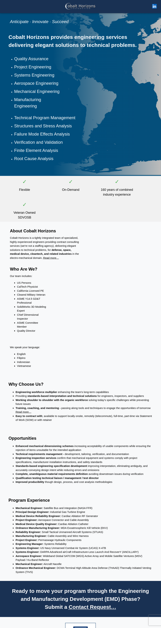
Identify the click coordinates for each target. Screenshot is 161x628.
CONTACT (141, 6)
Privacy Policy (91, 624)
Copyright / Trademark (73, 624)
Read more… (42, 205)
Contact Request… (92, 485)
